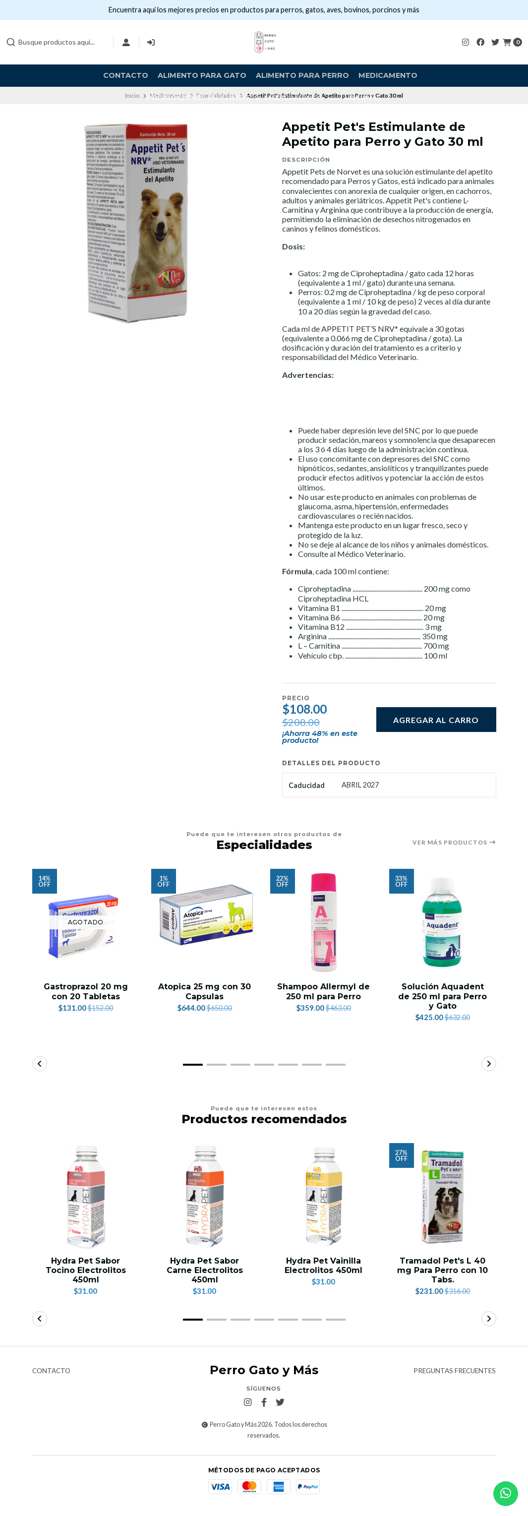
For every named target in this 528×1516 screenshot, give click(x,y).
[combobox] (55, 42)
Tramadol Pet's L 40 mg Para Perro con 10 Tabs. (442, 1270)
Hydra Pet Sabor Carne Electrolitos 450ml (205, 1270)
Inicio (132, 95)
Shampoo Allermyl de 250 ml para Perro (323, 991)
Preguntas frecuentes (454, 1371)
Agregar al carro (436, 720)
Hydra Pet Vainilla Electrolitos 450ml (323, 1265)
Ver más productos (454, 843)
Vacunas (363, 97)
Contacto (125, 75)
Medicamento (387, 75)
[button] (193, 1065)
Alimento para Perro (302, 75)
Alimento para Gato (202, 75)
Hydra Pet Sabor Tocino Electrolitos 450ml (86, 1270)
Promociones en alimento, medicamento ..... (240, 97)
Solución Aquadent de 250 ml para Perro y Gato (442, 996)
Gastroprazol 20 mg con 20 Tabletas (86, 991)
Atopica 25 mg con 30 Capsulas (204, 991)
